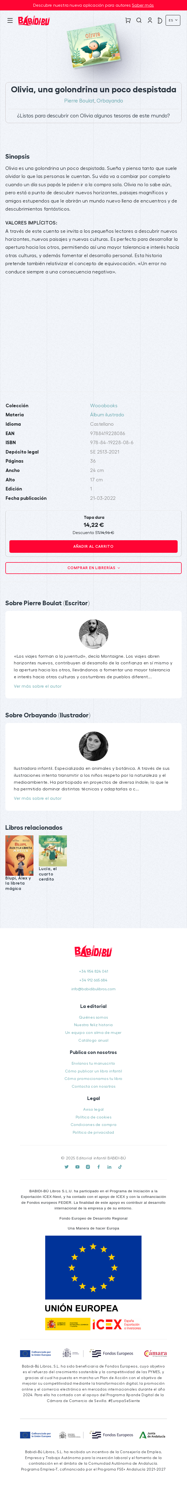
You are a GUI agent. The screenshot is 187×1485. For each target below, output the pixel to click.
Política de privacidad (93, 1132)
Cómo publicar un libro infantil (93, 1071)
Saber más (143, 5)
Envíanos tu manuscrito (93, 1063)
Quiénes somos (93, 1017)
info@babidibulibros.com (93, 989)
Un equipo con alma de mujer (93, 1033)
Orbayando (110, 101)
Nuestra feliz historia (93, 1025)
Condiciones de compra (94, 1125)
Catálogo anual (93, 1040)
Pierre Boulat (79, 101)
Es (171, 20)
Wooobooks (103, 405)
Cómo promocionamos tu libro (93, 1079)
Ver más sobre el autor (38, 686)
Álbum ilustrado (107, 415)
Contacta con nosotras (94, 1086)
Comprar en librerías (92, 568)
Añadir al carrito (93, 546)
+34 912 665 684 (93, 980)
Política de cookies (93, 1117)
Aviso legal (93, 1109)
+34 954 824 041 (93, 971)
